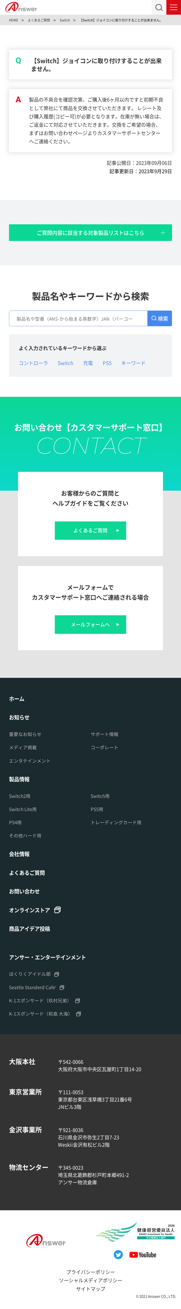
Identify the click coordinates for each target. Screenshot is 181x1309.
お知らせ (19, 717)
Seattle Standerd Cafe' (32, 987)
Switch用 (100, 795)
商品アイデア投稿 (29, 928)
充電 (88, 363)
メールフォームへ (90, 624)
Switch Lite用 (23, 809)
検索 (163, 318)
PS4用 (15, 822)
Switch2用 (19, 795)
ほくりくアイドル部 (30, 973)
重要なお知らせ (25, 734)
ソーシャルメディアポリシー (90, 1280)
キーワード (133, 363)
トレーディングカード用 (116, 822)
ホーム (16, 698)
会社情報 (19, 853)
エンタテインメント (30, 760)
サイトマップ (90, 1288)
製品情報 (19, 779)
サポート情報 (104, 734)
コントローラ (33, 363)
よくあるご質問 (90, 530)
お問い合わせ (24, 891)
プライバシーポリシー (90, 1272)
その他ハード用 (25, 835)
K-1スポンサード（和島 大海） (41, 1013)
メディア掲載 (23, 747)
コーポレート (104, 747)
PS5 (107, 363)
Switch (65, 363)
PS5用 (97, 809)
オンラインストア (29, 910)
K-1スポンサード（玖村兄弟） (40, 1000)
